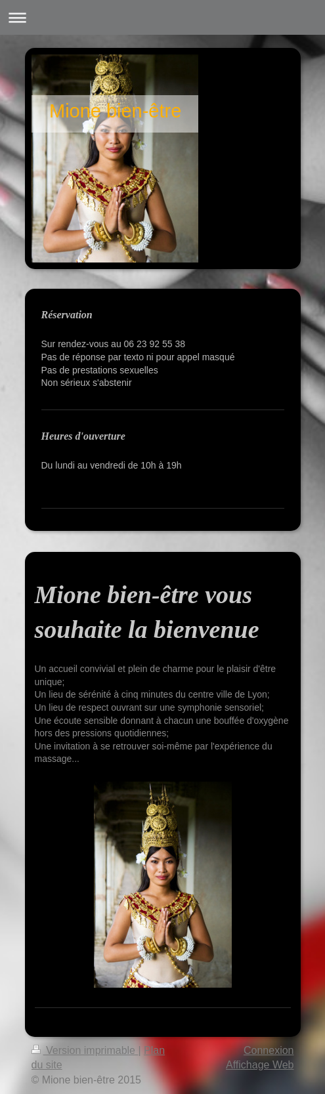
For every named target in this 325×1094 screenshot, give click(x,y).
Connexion (269, 1050)
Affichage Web (259, 1064)
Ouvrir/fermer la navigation (162, 17)
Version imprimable (85, 1050)
